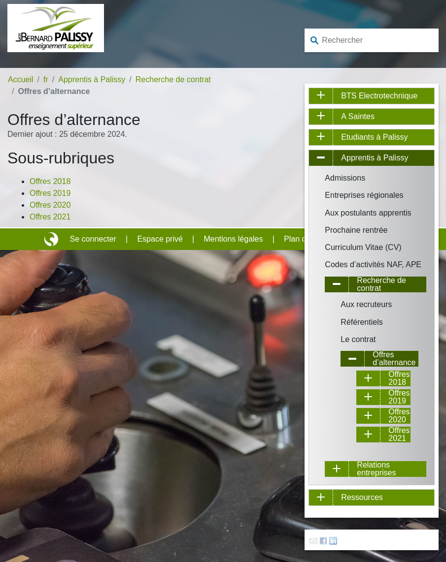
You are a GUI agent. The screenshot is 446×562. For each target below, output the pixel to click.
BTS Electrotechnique (379, 96)
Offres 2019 (50, 193)
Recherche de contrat (173, 79)
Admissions (345, 178)
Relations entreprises (376, 469)
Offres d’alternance (394, 359)
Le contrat (358, 339)
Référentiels (361, 322)
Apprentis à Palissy (91, 79)
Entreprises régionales (364, 195)
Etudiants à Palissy (374, 137)
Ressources (361, 497)
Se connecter (93, 239)
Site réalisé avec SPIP (52, 239)
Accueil (21, 79)
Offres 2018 (50, 181)
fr (45, 79)
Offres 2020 (50, 205)
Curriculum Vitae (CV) (363, 247)
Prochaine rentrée (356, 230)
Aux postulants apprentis (368, 213)
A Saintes (358, 116)
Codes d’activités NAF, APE (373, 264)
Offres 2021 (50, 217)
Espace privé (160, 239)
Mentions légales (233, 239)
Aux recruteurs (366, 304)
